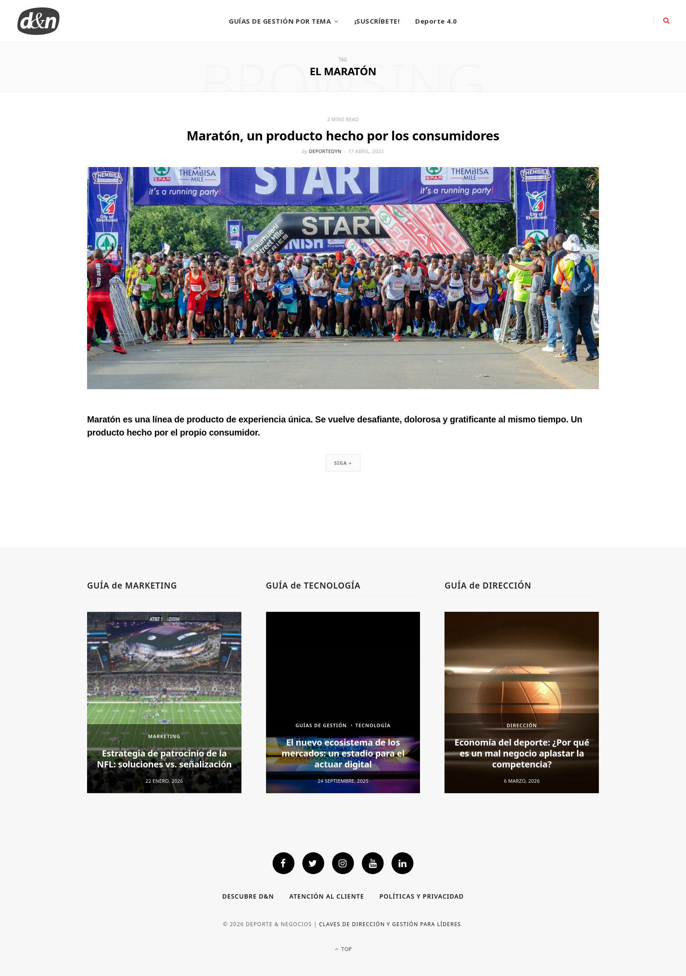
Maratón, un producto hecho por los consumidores (342, 135)
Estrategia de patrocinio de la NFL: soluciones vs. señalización (164, 758)
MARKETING (164, 736)
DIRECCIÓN (522, 725)
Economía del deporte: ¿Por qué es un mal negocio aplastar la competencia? (522, 753)
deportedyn (325, 151)
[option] (164, 702)
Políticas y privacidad (421, 896)
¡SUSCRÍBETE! (376, 21)
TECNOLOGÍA (373, 725)
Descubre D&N (248, 896)
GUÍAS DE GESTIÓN (320, 725)
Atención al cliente (326, 896)
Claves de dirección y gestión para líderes (390, 924)
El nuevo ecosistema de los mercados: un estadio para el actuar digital (343, 753)
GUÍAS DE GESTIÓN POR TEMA (280, 21)
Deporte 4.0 (436, 21)
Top (343, 949)
